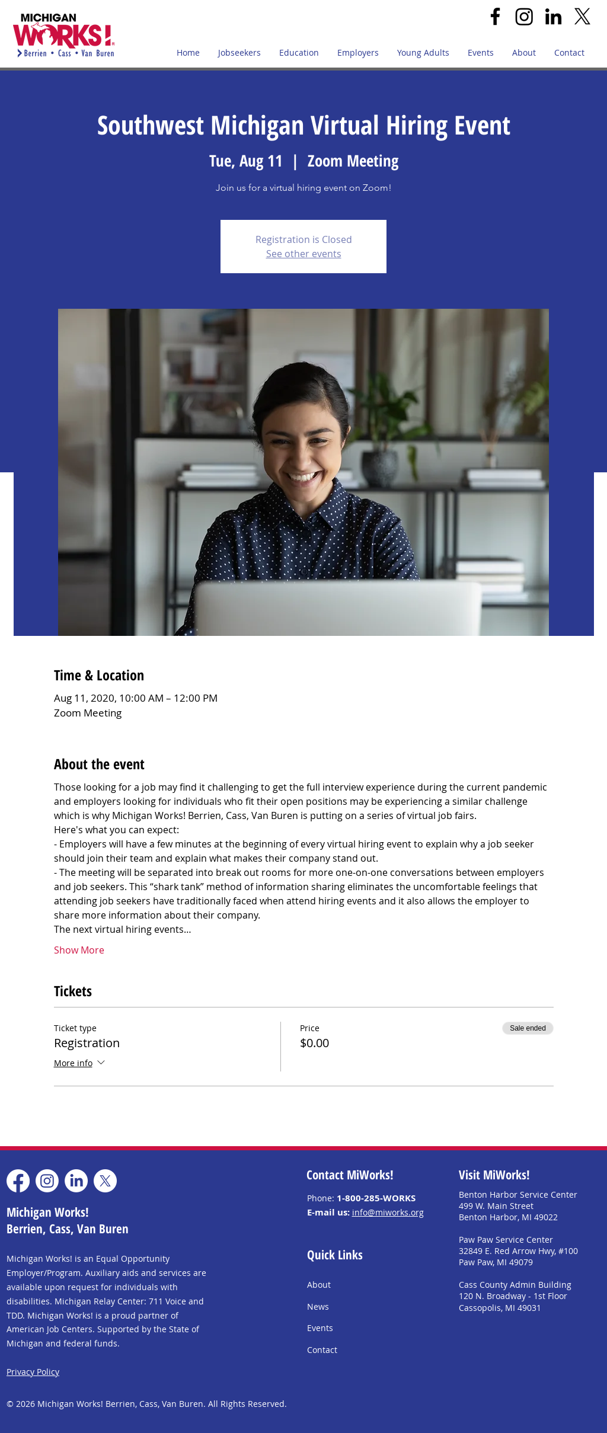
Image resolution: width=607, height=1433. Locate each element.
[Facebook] (495, 16)
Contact (322, 1349)
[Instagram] (524, 16)
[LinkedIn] (553, 16)
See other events (303, 253)
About (319, 1284)
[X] (582, 16)
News (318, 1306)
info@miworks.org (388, 1212)
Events (320, 1327)
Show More (79, 950)
